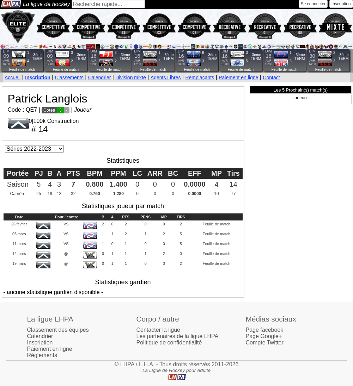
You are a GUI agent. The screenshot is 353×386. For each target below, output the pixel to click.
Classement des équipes (58, 330)
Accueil (12, 77)
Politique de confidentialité (169, 342)
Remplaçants (199, 77)
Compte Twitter (265, 342)
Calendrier (99, 77)
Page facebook (265, 330)
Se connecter (313, 3)
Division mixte (130, 77)
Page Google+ (264, 336)
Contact (271, 77)
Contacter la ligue (158, 330)
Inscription (341, 3)
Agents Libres (166, 77)
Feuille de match (22, 69)
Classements (69, 77)
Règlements (42, 355)
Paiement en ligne (238, 77)
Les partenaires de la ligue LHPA (177, 336)
